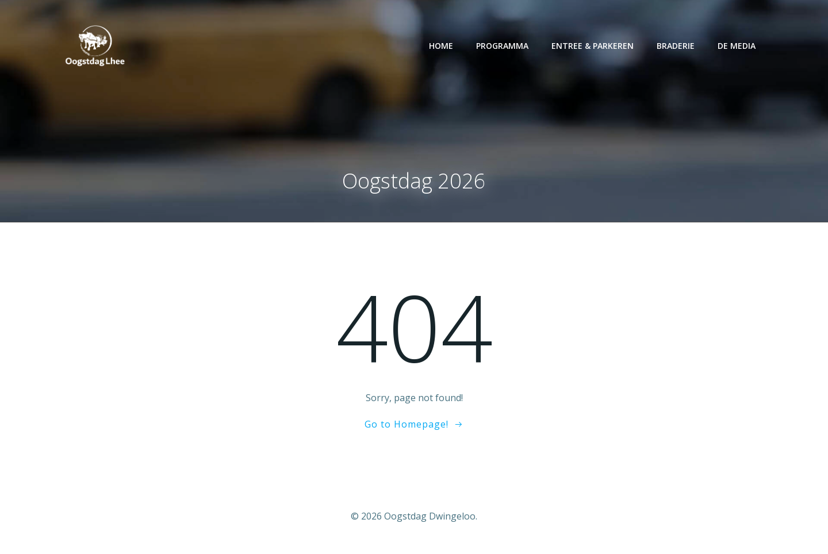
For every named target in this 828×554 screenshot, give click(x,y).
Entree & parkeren (594, 45)
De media (738, 45)
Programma (503, 45)
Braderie (677, 45)
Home (442, 45)
